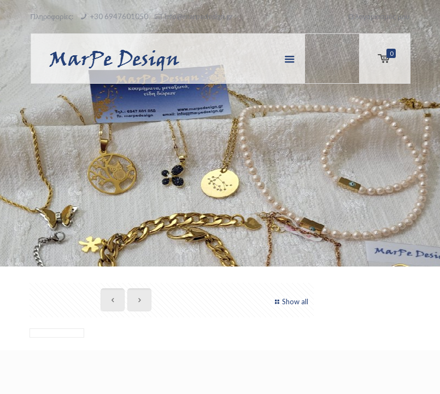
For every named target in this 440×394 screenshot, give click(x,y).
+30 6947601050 (119, 16)
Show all (290, 301)
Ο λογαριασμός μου (378, 16)
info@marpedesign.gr (199, 16)
